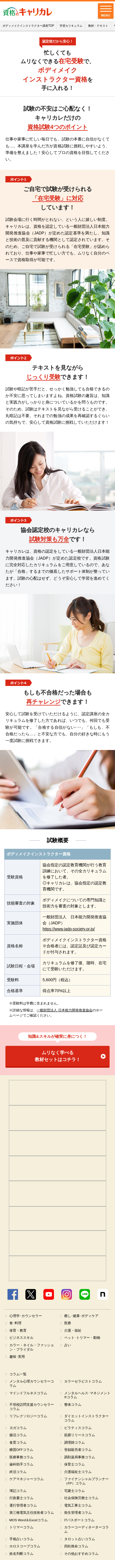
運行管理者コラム (23, 1507)
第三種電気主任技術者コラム (31, 1515)
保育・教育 (18, 1331)
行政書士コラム (21, 1500)
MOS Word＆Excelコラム (28, 1522)
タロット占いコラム (79, 1541)
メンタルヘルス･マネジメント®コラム (87, 1396)
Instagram (66, 1294)
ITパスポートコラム (79, 1522)
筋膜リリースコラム (79, 1436)
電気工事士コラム (78, 1507)
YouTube (48, 1294)
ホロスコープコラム (24, 1548)
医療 (67, 1323)
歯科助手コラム (21, 1466)
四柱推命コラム (76, 1548)
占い (67, 1345)
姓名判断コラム (21, 1556)
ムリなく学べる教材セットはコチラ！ (57, 1056)
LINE (84, 1294)
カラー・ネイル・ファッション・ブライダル (31, 1347)
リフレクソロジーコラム (28, 1417)
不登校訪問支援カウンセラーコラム (31, 1407)
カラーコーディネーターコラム (86, 1531)
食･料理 (15, 1323)
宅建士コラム (74, 1492)
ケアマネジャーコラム (26, 1481)
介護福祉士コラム (78, 1473)
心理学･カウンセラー (25, 1316)
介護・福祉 (72, 1331)
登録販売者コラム (78, 1451)
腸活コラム (18, 1436)
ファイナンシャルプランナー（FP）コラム (86, 1483)
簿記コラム (18, 1492)
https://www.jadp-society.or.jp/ (69, 929)
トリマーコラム (21, 1529)
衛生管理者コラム (78, 1515)
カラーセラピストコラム (83, 1382)
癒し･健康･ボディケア (81, 1316)
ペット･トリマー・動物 (82, 1338)
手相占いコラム (21, 1541)
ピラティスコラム (78, 1429)
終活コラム (18, 1473)
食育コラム (18, 1444)
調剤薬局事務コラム (79, 1459)
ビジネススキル (21, 1338)
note (102, 1294)
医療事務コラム (21, 1459)
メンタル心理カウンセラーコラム (31, 1384)
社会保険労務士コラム (81, 1500)
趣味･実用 (17, 1357)
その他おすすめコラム (81, 1556)
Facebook (12, 1294)
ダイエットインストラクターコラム (86, 1419)
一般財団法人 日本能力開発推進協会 (64, 1010)
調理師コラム (74, 1444)
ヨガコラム (18, 1429)
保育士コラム (74, 1466)
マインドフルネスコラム (28, 1394)
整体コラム (72, 1405)
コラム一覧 (18, 1375)
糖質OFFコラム (21, 1451)
